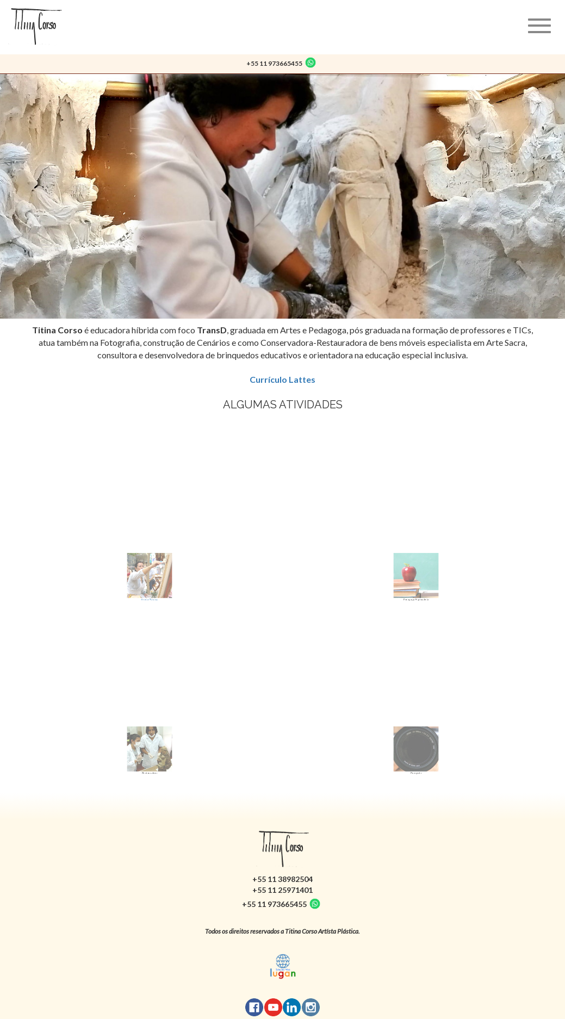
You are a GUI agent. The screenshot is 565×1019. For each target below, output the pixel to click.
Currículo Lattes (282, 379)
